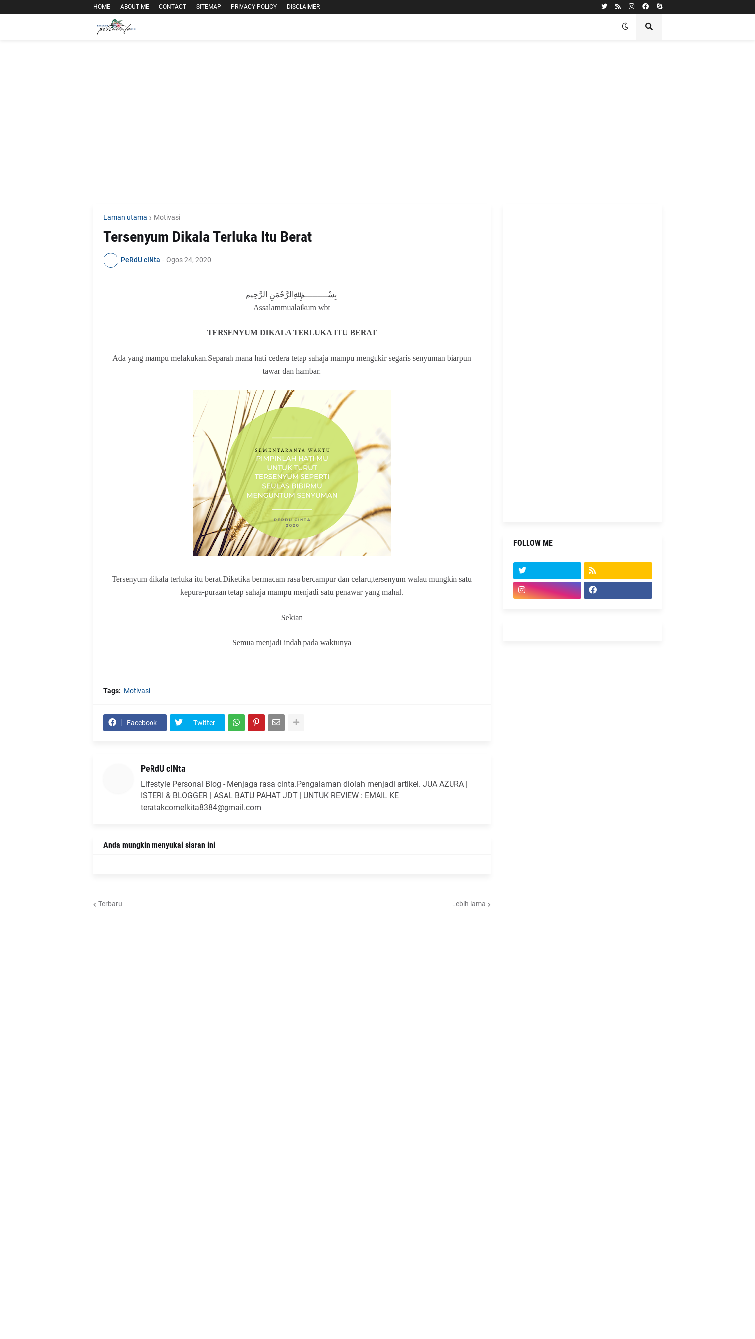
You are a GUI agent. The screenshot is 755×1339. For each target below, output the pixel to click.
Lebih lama (469, 904)
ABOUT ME (134, 6)
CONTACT (172, 6)
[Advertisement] (377, 121)
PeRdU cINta (163, 768)
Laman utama (125, 217)
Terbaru (110, 904)
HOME (101, 6)
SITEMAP (208, 6)
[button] (625, 27)
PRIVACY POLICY (254, 6)
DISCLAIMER (303, 6)
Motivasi (167, 217)
